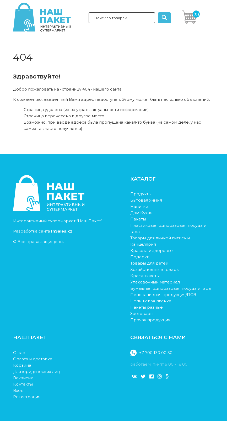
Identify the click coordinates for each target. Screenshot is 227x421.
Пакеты (138, 219)
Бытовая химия (146, 200)
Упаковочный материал (155, 282)
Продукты (141, 193)
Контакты (23, 384)
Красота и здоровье (151, 250)
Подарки (139, 256)
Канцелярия (143, 244)
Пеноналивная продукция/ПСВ (163, 294)
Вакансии (23, 377)
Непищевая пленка (150, 300)
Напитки (139, 206)
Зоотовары (141, 313)
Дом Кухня (141, 212)
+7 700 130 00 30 (151, 353)
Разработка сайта (42, 231)
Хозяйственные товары (155, 269)
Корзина (22, 365)
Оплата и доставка (32, 358)
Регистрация (26, 396)
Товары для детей (149, 263)
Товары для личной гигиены (160, 237)
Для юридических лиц (36, 371)
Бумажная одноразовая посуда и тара (170, 288)
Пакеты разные (146, 307)
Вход (18, 390)
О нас (19, 352)
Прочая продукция (150, 319)
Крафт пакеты (145, 275)
